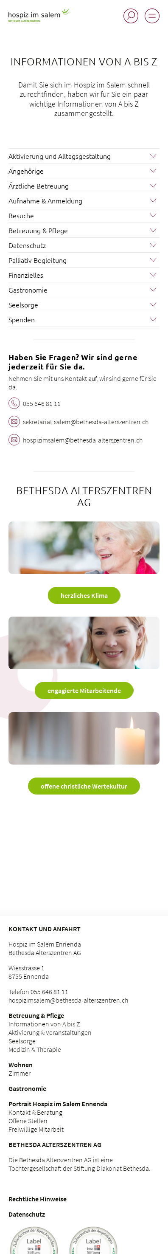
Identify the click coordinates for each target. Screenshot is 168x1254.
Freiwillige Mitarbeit (36, 1129)
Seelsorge (22, 1041)
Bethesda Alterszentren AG (54, 1144)
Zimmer (19, 1073)
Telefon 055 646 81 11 (38, 991)
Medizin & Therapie (34, 1049)
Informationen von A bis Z (44, 1024)
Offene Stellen (28, 1120)
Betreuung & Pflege (36, 1015)
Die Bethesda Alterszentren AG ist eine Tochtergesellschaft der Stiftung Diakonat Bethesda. (79, 1163)
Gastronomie (27, 1088)
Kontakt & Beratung (35, 1112)
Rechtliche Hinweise (37, 1199)
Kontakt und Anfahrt (44, 928)
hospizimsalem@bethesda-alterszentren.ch (68, 1000)
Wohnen (20, 1064)
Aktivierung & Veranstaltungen (50, 1032)
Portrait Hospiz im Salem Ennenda (57, 1103)
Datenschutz (26, 1214)
